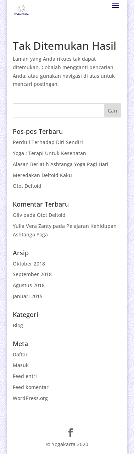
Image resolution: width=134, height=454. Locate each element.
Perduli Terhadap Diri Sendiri (48, 142)
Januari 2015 (28, 296)
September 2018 (32, 274)
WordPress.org (30, 398)
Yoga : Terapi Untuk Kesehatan (49, 153)
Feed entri (25, 376)
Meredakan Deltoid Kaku (42, 175)
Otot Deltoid (27, 185)
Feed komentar (31, 387)
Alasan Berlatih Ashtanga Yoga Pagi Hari (60, 164)
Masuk (21, 365)
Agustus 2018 (29, 285)
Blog (18, 325)
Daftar (20, 354)
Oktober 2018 (29, 263)
